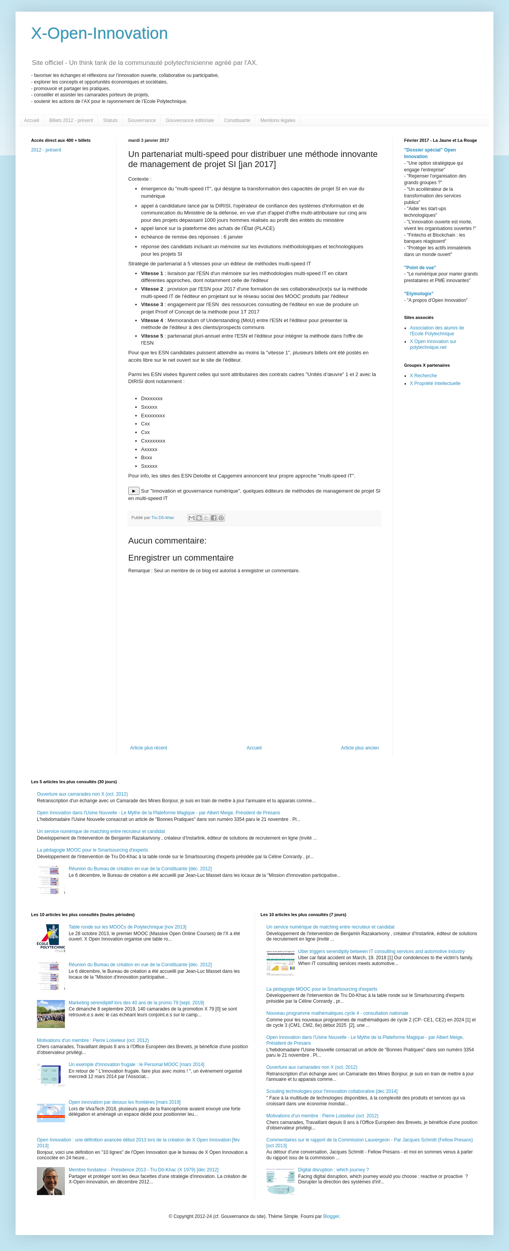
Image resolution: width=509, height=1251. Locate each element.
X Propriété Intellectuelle (435, 383)
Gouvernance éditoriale (190, 120)
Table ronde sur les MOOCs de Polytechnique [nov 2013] (128, 927)
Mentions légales (277, 120)
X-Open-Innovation (99, 33)
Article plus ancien (360, 748)
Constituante (237, 120)
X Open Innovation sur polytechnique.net (433, 344)
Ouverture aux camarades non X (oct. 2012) (82, 794)
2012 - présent (46, 150)
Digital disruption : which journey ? (333, 1170)
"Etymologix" (419, 293)
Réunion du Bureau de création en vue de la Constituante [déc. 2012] (140, 868)
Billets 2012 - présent (71, 120)
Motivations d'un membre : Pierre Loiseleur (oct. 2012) (93, 1040)
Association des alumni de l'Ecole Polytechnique (437, 330)
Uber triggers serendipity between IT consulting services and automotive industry (381, 951)
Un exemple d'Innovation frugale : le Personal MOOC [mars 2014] (136, 1064)
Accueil (31, 120)
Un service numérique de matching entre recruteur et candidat (101, 831)
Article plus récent (148, 748)
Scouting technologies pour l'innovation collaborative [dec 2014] (332, 1091)
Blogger (331, 1216)
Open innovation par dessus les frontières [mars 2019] (125, 1102)
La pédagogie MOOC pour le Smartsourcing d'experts (92, 850)
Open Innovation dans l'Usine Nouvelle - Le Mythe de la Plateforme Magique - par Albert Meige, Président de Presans (158, 812)
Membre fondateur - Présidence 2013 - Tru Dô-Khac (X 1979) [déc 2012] (144, 1170)
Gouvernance (142, 120)
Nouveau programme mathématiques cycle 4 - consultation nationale (338, 1013)
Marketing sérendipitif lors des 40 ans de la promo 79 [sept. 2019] (136, 1002)
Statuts (110, 120)
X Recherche (423, 375)
